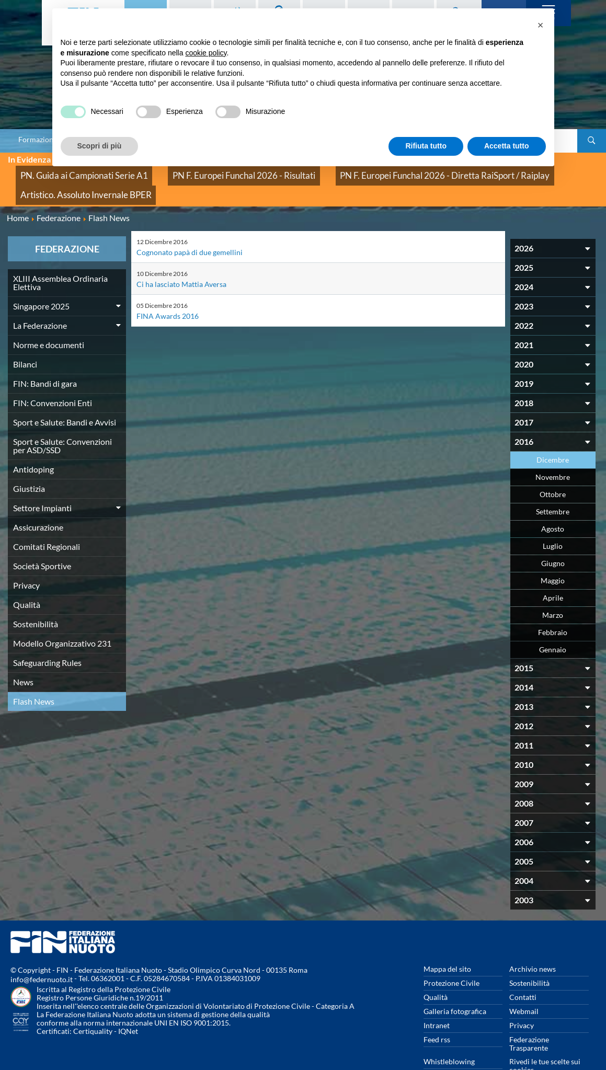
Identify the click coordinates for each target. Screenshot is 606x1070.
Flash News (33, 673)
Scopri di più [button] (99, 146)
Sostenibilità (35, 596)
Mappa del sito (447, 941)
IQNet (128, 1003)
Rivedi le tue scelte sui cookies (544, 1037)
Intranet (437, 997)
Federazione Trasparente (529, 1016)
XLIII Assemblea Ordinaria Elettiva (60, 255)
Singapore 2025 (41, 278)
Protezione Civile (451, 955)
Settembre (552, 483)
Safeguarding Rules (47, 635)
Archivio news (532, 941)
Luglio (553, 518)
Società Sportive (42, 538)
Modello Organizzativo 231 (62, 615)
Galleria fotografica (455, 983)
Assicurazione (38, 499)
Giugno (553, 535)
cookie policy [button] (205, 53)
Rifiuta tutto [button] (426, 146)
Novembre (552, 449)
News (23, 654)
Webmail (524, 983)
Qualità (26, 577)
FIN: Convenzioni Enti (52, 375)
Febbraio (552, 604)
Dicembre (552, 432)
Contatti (522, 969)
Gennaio (552, 621)
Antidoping (33, 441)
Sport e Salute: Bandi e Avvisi (64, 394)
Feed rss (437, 1011)
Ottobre (553, 466)
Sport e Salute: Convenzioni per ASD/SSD (62, 418)
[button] (540, 25)
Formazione (37, 139)
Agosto (552, 501)
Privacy (26, 557)
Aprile (553, 570)
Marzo (552, 587)
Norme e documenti (48, 317)
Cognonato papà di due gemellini (189, 224)
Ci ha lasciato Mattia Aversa (181, 256)
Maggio (553, 552)
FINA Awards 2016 (167, 288)
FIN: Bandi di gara (45, 356)
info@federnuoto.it (41, 951)
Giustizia (29, 461)
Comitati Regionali (46, 519)
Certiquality (92, 1003)
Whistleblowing (449, 1033)
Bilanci (25, 336)
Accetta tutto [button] (506, 146)
